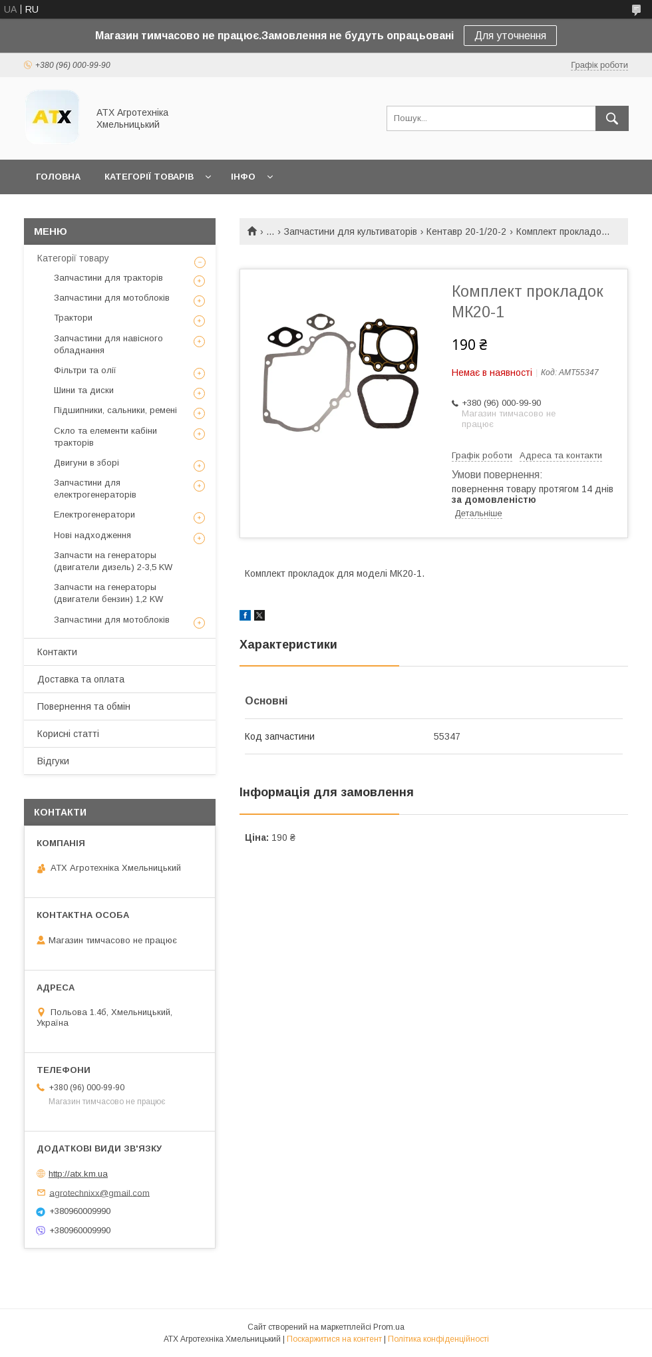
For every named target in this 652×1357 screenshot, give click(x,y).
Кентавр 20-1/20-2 (466, 231)
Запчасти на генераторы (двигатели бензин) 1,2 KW (108, 593)
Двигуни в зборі (86, 463)
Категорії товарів (149, 177)
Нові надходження (92, 535)
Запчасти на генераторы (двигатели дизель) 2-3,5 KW (113, 561)
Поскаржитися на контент (334, 1339)
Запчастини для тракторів (108, 278)
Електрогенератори (94, 515)
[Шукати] (612, 118)
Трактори (73, 318)
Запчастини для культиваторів (350, 231)
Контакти (57, 652)
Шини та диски (84, 390)
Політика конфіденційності (438, 1339)
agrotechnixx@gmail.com (99, 1192)
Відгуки (53, 761)
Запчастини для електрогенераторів (95, 489)
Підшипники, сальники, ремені (115, 410)
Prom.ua (389, 1327)
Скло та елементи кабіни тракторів (105, 437)
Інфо (243, 177)
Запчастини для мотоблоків (112, 298)
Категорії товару (73, 258)
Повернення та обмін (83, 706)
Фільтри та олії (85, 370)
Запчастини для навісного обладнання (108, 344)
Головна (58, 177)
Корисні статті (68, 733)
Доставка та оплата (80, 679)
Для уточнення (510, 35)
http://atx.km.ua (78, 1174)
